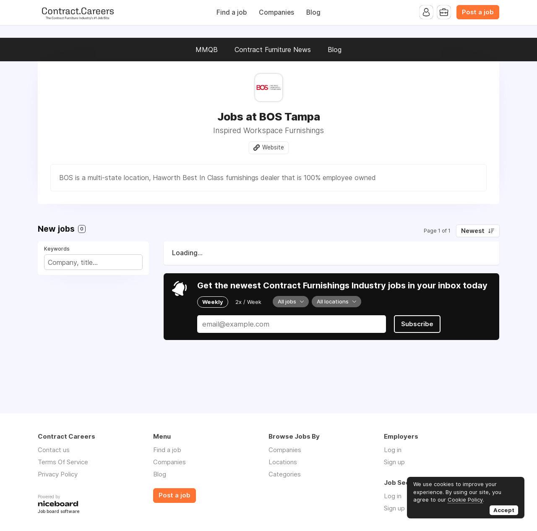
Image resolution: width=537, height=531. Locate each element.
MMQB (207, 49)
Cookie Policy (465, 499)
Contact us (54, 450)
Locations (282, 462)
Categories (284, 474)
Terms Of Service (63, 462)
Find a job (231, 12)
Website (273, 147)
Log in (392, 450)
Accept (503, 510)
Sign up (394, 462)
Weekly (212, 301)
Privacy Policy (58, 474)
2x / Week (248, 301)
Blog (313, 12)
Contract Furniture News (273, 49)
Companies (276, 12)
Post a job (478, 12)
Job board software (58, 512)
